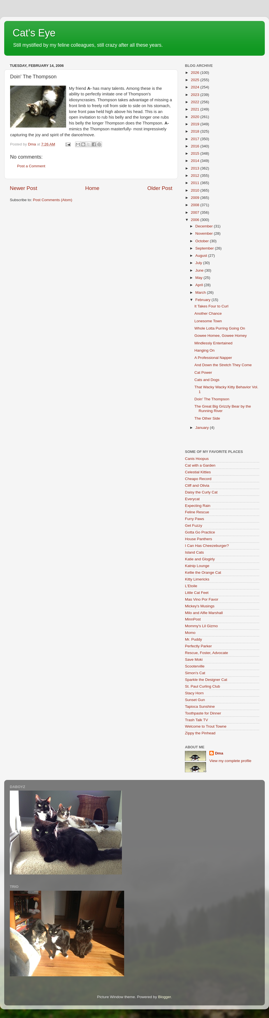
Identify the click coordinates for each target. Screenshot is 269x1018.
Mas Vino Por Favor (201, 599)
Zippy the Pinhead (200, 733)
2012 (195, 175)
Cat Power (203, 372)
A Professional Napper (213, 358)
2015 (195, 153)
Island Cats (194, 552)
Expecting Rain (197, 506)
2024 (195, 87)
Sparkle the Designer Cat (206, 680)
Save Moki (194, 659)
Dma (219, 753)
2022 (195, 102)
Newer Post (23, 188)
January (202, 427)
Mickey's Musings (199, 606)
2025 (195, 80)
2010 (195, 190)
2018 (195, 131)
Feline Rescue (197, 512)
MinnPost (193, 619)
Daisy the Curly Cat (201, 492)
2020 (195, 117)
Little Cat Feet (196, 593)
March (201, 292)
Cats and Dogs (206, 380)
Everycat (192, 499)
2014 (195, 161)
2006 (195, 220)
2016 (195, 146)
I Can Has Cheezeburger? (207, 546)
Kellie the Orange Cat (203, 572)
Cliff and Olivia (197, 485)
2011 (195, 183)
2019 (195, 124)
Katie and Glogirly (200, 559)
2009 (195, 198)
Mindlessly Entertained (213, 343)
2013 (195, 168)
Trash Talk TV (196, 720)
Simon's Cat (195, 673)
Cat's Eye (34, 33)
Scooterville (195, 666)
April (199, 285)
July (199, 263)
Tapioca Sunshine (200, 706)
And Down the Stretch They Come (223, 365)
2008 (195, 205)
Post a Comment (31, 166)
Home (92, 188)
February (203, 300)
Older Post (159, 188)
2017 (195, 139)
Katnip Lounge (197, 566)
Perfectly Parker (198, 646)
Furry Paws (194, 519)
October (202, 241)
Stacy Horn (194, 693)
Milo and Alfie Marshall (204, 613)
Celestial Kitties (198, 472)
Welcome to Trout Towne (205, 726)
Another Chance (208, 313)
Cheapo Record (198, 479)
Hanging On (204, 350)
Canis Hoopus (197, 459)
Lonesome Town (208, 321)
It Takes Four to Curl (211, 306)
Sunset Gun (195, 700)
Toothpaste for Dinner (203, 713)
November (204, 233)
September (205, 248)
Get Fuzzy (193, 525)
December (204, 226)
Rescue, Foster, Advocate (206, 653)
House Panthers (198, 539)
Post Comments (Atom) (52, 200)
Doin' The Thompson (211, 399)
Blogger (164, 997)
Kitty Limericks (197, 579)
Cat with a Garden (200, 465)
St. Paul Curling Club (202, 686)
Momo (190, 633)
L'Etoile (191, 586)
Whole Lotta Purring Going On (219, 328)
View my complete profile (230, 761)
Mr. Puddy (193, 639)
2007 (195, 212)
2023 (195, 95)
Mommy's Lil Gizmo (201, 626)
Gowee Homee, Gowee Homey (220, 335)
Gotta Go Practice (200, 532)
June (200, 270)
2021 (195, 109)
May (199, 278)
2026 (195, 72)
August (201, 255)
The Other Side (207, 418)
